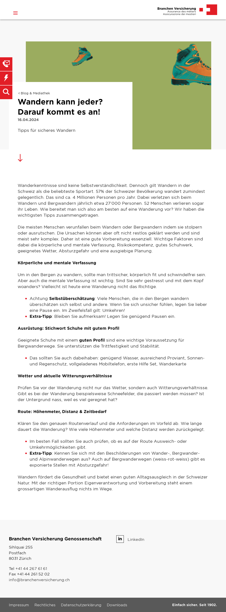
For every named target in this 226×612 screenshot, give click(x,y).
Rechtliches (44, 605)
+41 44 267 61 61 (31, 568)
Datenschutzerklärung (81, 605)
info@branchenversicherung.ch (39, 579)
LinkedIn (136, 539)
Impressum (19, 605)
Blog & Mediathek (35, 93)
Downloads (117, 605)
